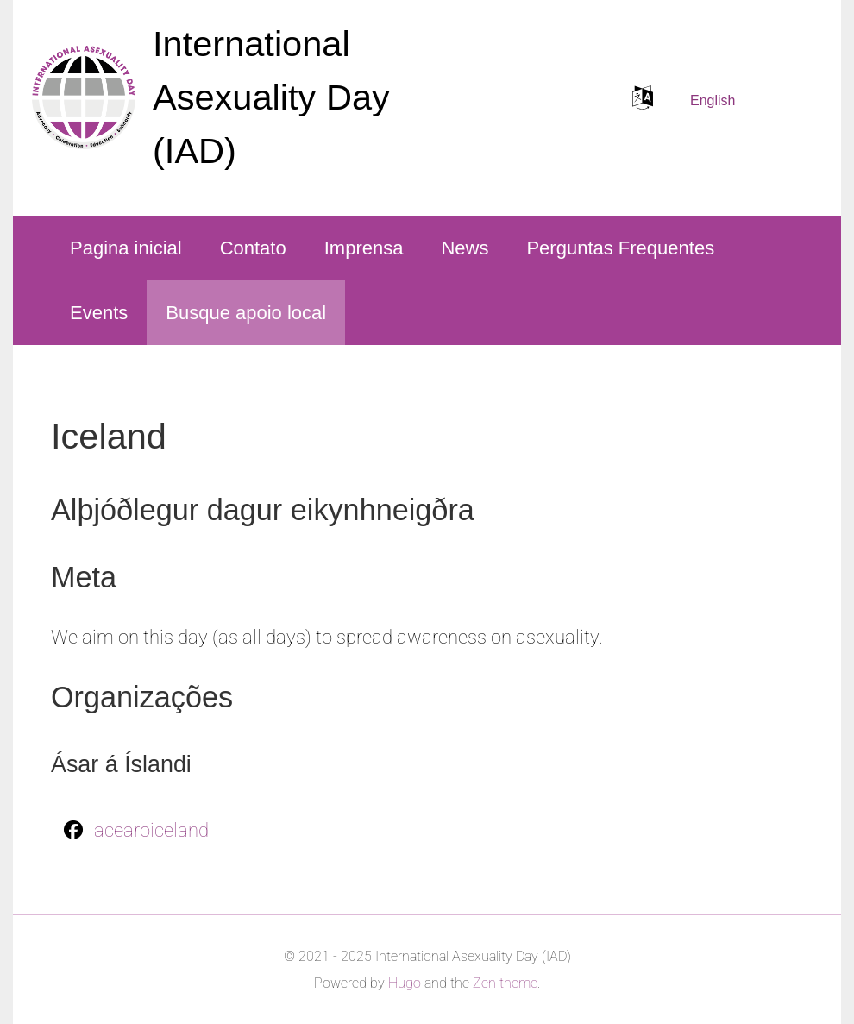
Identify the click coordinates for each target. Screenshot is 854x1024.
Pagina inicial (126, 248)
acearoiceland (151, 830)
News (464, 248)
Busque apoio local (246, 313)
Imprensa (364, 248)
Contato (253, 248)
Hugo (404, 983)
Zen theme (505, 983)
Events (99, 313)
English (712, 100)
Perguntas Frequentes (620, 248)
